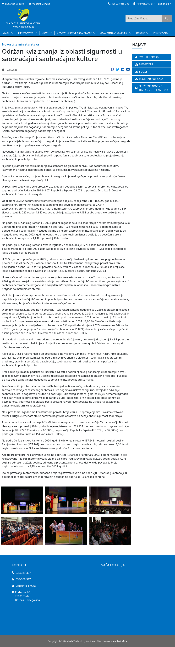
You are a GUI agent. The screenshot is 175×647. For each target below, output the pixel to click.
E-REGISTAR (144, 64)
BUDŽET (142, 71)
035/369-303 (122, 3)
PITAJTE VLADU (160, 32)
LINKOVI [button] (140, 33)
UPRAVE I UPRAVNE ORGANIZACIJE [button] (74, 33)
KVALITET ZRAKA (147, 57)
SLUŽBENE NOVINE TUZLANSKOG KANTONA (151, 88)
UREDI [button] (45, 33)
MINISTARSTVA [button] (26, 33)
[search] (167, 18)
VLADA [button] (6, 33)
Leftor (123, 641)
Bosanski (163, 4)
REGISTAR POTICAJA (149, 79)
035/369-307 (23, 573)
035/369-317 (148, 3)
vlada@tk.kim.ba (41, 3)
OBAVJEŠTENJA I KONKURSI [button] (114, 33)
